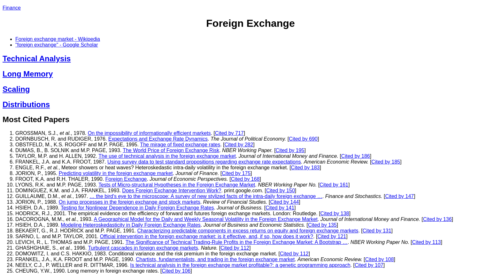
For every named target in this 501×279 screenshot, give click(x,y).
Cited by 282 (239, 144)
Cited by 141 (280, 207)
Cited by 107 (369, 265)
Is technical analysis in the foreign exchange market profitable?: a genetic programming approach (240, 265)
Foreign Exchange (126, 179)
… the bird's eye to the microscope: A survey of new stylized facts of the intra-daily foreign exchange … (205, 196)
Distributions (26, 104)
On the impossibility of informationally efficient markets (149, 133)
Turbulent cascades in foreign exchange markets (143, 248)
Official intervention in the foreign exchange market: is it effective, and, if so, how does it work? (206, 236)
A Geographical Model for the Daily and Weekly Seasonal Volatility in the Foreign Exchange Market (206, 219)
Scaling (16, 89)
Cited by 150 (280, 190)
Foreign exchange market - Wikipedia (57, 39)
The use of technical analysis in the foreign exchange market (167, 156)
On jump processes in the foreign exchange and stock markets (129, 202)
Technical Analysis (37, 58)
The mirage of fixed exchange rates (180, 144)
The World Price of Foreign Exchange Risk (171, 150)
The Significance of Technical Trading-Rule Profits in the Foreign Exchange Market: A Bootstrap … (237, 242)
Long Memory (28, 74)
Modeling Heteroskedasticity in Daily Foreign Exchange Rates (131, 225)
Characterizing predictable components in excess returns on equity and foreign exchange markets (247, 230)
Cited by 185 (385, 162)
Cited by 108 (379, 259)
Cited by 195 (290, 150)
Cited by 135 (322, 225)
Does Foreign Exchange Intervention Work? (171, 190)
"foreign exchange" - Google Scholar (56, 45)
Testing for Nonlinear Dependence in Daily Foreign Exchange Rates (137, 207)
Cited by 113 (426, 242)
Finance (12, 8)
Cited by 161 (334, 184)
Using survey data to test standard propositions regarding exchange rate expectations (204, 162)
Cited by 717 (229, 133)
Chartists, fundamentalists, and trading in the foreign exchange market (215, 259)
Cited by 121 (331, 236)
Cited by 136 (437, 219)
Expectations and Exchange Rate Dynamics (158, 139)
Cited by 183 (305, 167)
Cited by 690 (303, 139)
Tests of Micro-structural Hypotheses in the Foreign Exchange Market (176, 184)
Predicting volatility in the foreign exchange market (116, 173)
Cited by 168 (245, 179)
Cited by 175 (236, 173)
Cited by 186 (355, 156)
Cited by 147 (399, 196)
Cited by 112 (234, 248)
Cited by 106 (176, 271)
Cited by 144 (284, 202)
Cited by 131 (377, 230)
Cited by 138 (334, 213)
